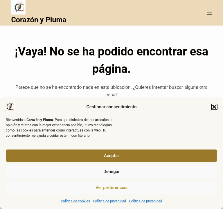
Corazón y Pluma (38, 20)
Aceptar (111, 155)
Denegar (111, 171)
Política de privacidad (109, 201)
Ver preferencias (111, 187)
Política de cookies (75, 201)
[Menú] (209, 12)
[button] (214, 107)
